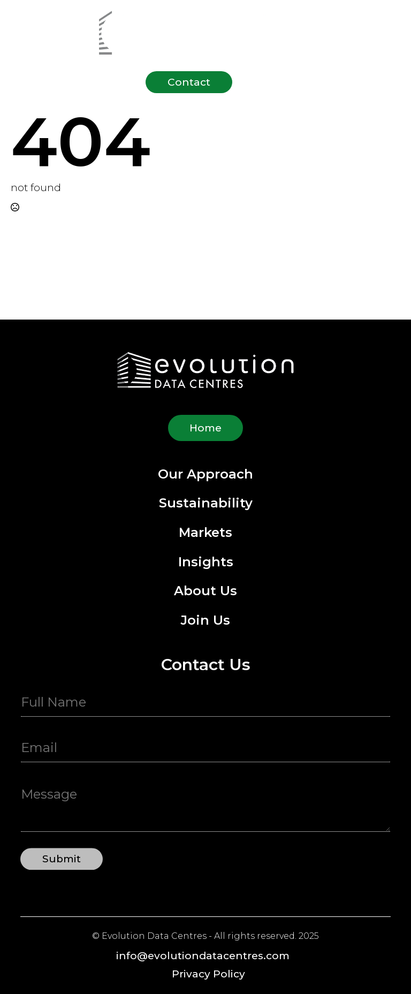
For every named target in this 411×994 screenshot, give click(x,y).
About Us (205, 591)
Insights (205, 562)
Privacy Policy (208, 974)
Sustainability (206, 503)
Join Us (205, 620)
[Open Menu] (256, 82)
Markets (205, 533)
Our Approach (205, 474)
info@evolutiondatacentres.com (203, 956)
